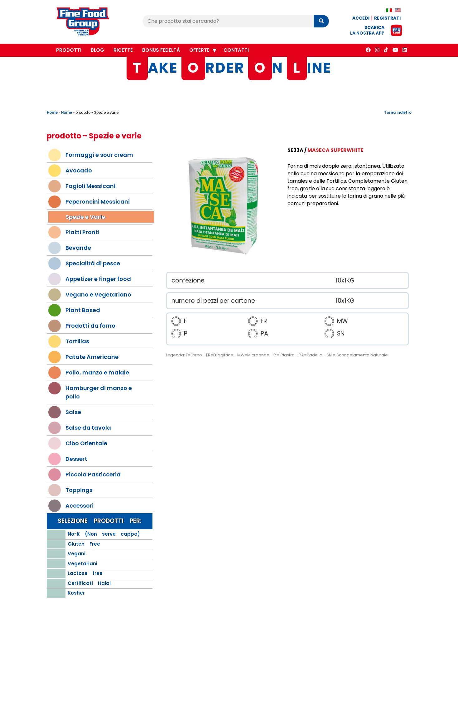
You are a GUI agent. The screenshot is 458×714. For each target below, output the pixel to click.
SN (341, 334)
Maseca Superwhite (335, 150)
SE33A (295, 150)
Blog (97, 50)
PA (264, 334)
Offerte (199, 50)
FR (264, 321)
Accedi (360, 18)
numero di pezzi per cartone (213, 301)
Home (52, 112)
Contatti (236, 50)
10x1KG (344, 280)
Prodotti (68, 50)
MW (342, 321)
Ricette (123, 50)
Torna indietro (398, 112)
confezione (188, 280)
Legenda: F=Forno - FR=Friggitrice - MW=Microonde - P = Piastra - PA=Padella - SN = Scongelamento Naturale (277, 355)
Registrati (387, 18)
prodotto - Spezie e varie (96, 112)
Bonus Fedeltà (161, 50)
